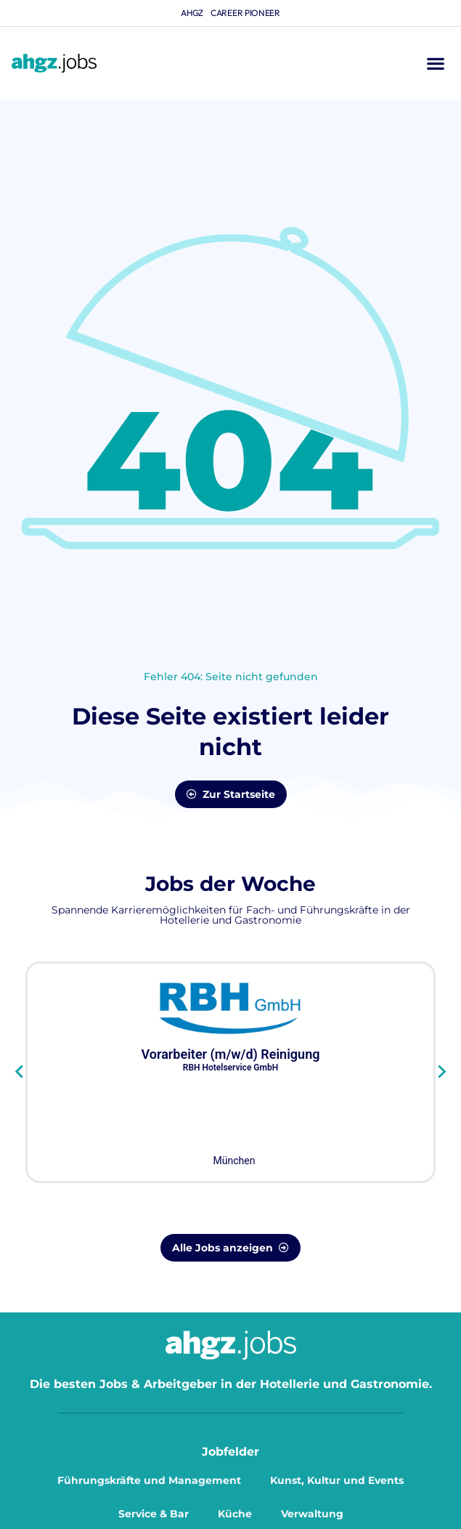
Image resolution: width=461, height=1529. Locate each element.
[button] (435, 63)
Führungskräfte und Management (149, 1480)
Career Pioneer (245, 12)
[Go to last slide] (20, 1072)
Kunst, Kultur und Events (337, 1480)
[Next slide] (441, 1072)
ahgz (192, 12)
